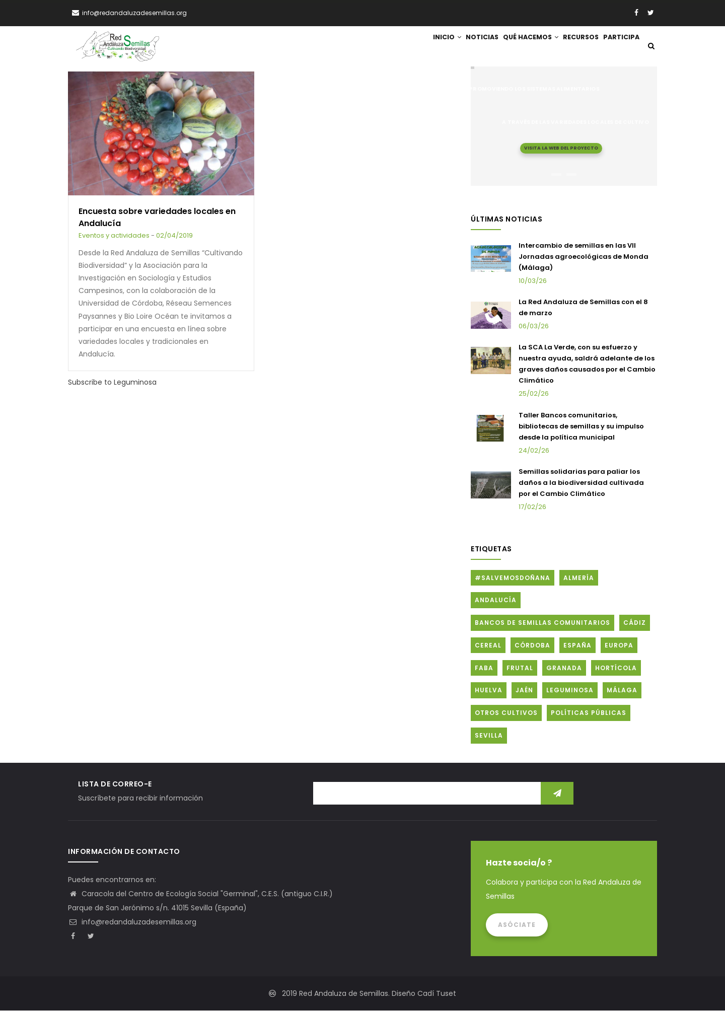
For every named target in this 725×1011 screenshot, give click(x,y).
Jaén (524, 691)
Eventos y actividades (114, 236)
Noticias (462, 46)
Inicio (421, 46)
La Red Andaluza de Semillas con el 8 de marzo (583, 308)
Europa (619, 645)
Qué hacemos (516, 46)
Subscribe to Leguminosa (112, 383)
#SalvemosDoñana (512, 578)
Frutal (519, 668)
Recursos (572, 46)
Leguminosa (570, 691)
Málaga (622, 691)
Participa (619, 46)
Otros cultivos (506, 713)
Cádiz (634, 623)
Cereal (488, 645)
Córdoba (532, 645)
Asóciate (517, 925)
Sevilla (489, 736)
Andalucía (496, 601)
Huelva (488, 691)
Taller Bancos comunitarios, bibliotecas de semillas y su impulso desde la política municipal (581, 427)
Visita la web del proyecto (561, 149)
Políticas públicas (588, 713)
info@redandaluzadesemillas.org (132, 922)
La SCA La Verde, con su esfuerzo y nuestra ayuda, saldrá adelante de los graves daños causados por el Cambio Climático (587, 364)
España (577, 645)
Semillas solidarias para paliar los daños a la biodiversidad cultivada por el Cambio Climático (581, 483)
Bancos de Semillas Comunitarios (542, 623)
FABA (484, 668)
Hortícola (616, 668)
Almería (578, 578)
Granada (564, 668)
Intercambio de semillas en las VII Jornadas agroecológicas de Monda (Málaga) (583, 257)
